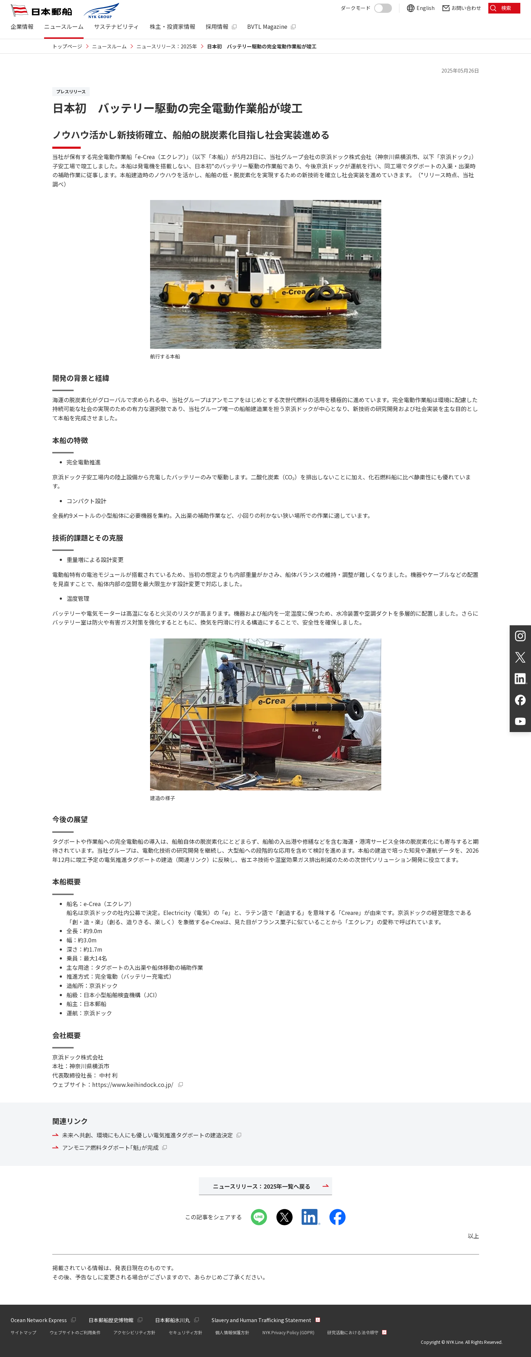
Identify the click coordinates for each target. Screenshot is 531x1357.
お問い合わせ (466, 8)
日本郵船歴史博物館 (111, 1320)
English (425, 8)
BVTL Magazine (267, 26)
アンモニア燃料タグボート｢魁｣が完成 (110, 1147)
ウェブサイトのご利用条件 (75, 1332)
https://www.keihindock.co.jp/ (137, 1084)
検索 (506, 7)
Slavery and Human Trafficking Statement (261, 1320)
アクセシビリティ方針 (134, 1332)
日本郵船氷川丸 (172, 1320)
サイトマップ (23, 1332)
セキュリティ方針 (185, 1332)
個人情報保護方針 (232, 1332)
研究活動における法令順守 (352, 1332)
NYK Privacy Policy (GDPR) (288, 1332)
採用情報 (217, 26)
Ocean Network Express (39, 1320)
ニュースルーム (64, 26)
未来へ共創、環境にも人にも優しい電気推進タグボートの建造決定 (147, 1135)
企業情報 (22, 26)
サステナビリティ (116, 26)
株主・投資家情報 (172, 26)
